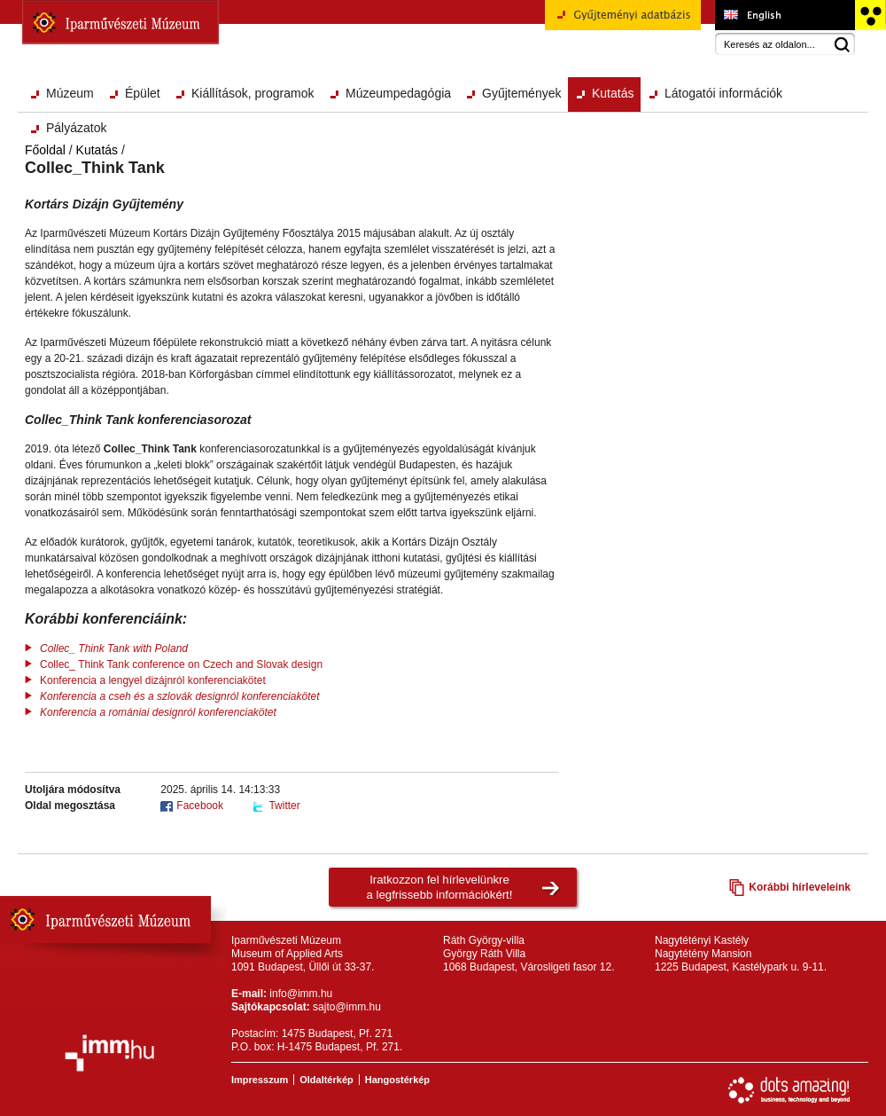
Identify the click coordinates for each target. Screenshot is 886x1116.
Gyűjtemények (521, 93)
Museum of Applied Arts (784, 15)
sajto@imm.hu (347, 1007)
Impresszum (259, 1079)
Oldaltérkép (326, 1079)
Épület (142, 93)
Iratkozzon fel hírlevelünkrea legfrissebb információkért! (440, 887)
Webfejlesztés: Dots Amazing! (789, 1090)
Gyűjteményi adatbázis (623, 21)
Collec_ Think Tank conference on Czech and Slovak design (181, 664)
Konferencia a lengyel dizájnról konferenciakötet (153, 680)
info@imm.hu (300, 993)
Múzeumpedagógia (398, 93)
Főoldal (45, 150)
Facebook (199, 805)
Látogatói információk (723, 93)
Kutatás (612, 93)
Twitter (283, 805)
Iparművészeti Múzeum (120, 22)
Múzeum (70, 93)
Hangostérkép (397, 1079)
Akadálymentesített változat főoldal (869, 15)
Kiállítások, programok (253, 93)
